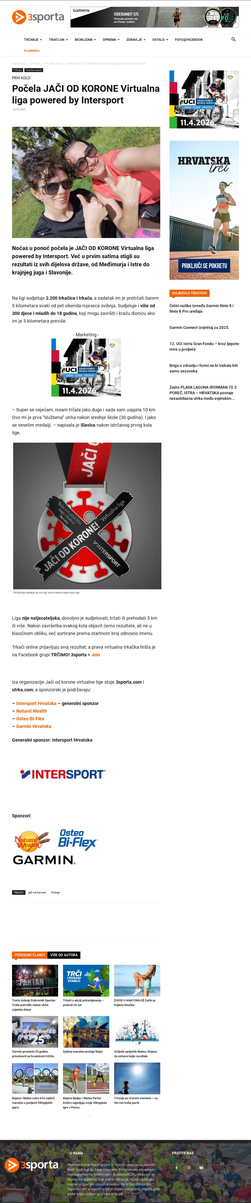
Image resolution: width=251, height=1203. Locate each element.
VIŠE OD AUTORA (64, 955)
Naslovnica (19, 63)
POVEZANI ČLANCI (30, 955)
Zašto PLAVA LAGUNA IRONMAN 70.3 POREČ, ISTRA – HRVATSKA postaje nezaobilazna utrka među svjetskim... (203, 393)
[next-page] (89, 1117)
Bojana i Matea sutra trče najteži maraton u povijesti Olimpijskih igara (33, 1102)
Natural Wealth (31, 711)
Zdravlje (136, 39)
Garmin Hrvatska (33, 726)
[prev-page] (82, 1117)
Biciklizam (85, 39)
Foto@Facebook (189, 39)
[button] (233, 40)
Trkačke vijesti (54, 63)
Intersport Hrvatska (36, 703)
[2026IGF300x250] (86, 400)
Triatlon (58, 39)
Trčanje (33, 39)
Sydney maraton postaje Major (83, 1051)
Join (95, 654)
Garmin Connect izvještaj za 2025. (199, 327)
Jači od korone (37, 892)
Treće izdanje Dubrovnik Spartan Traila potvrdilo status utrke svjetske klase (33, 1005)
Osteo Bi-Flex (30, 718)
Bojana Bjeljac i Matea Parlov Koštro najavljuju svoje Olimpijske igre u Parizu (85, 1102)
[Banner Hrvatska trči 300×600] (204, 278)
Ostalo (160, 39)
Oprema (111, 39)
